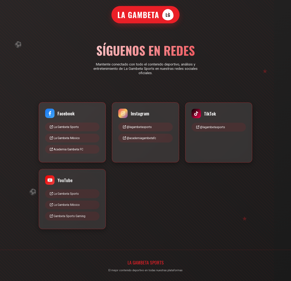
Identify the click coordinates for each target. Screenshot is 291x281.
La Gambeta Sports (64, 127)
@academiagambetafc (139, 138)
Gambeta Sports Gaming (67, 217)
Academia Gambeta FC (66, 149)
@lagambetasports (137, 127)
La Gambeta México (65, 138)
